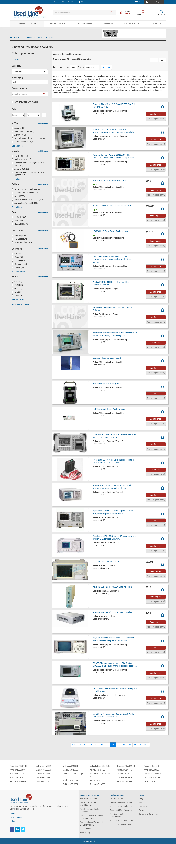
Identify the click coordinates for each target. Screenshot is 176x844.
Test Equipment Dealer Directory (90, 810)
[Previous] (80, 744)
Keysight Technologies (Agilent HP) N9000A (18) (28, 164)
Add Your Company (88, 798)
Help (141, 802)
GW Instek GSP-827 (125, 777)
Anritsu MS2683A (151, 770)
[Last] (146, 744)
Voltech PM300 (16, 777)
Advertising (85, 833)
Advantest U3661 (43, 766)
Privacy (142, 810)
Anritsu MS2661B (97, 770)
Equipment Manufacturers (121, 810)
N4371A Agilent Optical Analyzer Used (109, 409)
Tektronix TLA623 (151, 766)
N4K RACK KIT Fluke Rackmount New (109, 180)
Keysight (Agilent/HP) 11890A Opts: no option (112, 612)
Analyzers (51, 38)
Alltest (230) (18, 196)
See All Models (18, 179)
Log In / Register (156, 2)
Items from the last (61, 67)
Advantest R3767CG (18, 766)
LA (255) (17, 295)
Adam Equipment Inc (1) (23, 131)
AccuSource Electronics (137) (26, 189)
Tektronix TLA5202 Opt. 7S (73, 775)
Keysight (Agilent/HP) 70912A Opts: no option (112, 587)
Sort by (81, 67)
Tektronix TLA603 (97, 784)
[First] (74, 744)
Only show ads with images (25, 102)
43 (96, 745)
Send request (155, 190)
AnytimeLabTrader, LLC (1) (25, 203)
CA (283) (17, 281)
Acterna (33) (18, 128)
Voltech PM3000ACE (153, 774)
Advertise (108, 24)
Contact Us (156, 24)
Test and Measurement (34, 38)
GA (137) (17, 288)
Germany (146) (19, 264)
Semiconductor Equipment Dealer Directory (91, 823)
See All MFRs (17, 146)
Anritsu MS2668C (70, 770)
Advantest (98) (19, 135)
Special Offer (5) (20, 224)
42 (91, 745)
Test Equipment (116, 798)
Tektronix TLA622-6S (126, 766)
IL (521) (16, 292)
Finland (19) (18, 260)
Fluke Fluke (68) (20, 156)
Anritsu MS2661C (124, 770)
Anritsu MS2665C (17, 770)
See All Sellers (18, 207)
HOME (17, 38)
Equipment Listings (26, 23)
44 (102, 745)
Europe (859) (19, 235)
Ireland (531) (18, 267)
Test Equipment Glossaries (121, 824)
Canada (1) (18, 254)
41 (85, 745)
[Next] (140, 744)
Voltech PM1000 (43, 777)
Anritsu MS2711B (17, 774)
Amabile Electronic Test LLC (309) (27, 199)
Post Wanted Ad (131, 24)
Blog (12, 821)
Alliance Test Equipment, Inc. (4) (27, 193)
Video (138, 2)
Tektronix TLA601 (43, 781)
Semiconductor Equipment (121, 806)
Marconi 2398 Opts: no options (106, 561)
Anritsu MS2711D (44, 774)
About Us (14, 813)
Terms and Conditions (148, 814)
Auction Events (85, 24)
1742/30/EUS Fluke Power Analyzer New (110, 231)
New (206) (17, 220)
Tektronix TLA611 (151, 781)
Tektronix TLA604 (124, 781)
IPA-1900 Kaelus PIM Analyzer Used (108, 384)
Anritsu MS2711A (70, 780)
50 (135, 745)
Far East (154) (19, 239)
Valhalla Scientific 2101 (100, 766)
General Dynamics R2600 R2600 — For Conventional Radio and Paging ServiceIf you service (112, 259)
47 (119, 745)
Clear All (15, 60)
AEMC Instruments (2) (23, 142)
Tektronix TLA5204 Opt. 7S (100, 775)
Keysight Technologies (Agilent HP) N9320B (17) (28, 173)
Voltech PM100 (123, 774)
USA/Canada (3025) (22, 242)
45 (107, 745)
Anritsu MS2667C (44, 770)
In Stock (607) (19, 217)
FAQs (141, 798)
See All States (18, 299)
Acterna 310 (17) (20, 169)
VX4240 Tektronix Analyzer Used (107, 358)
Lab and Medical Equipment (122, 802)
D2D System (85, 829)
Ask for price (155, 114)
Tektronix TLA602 (70, 784)
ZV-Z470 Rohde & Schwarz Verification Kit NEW (113, 206)
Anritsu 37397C (96, 780)
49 (130, 745)
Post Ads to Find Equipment (121, 820)
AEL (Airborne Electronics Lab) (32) (28, 138)
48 (124, 745)
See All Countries (19, 271)
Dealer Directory (58, 24)
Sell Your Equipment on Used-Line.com (90, 803)
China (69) (17, 257)
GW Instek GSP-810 (18, 781)
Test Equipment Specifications (116, 815)
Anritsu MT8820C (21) (22, 159)
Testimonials (16, 817)
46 (113, 745)
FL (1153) (17, 285)
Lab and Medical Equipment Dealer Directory (92, 816)
